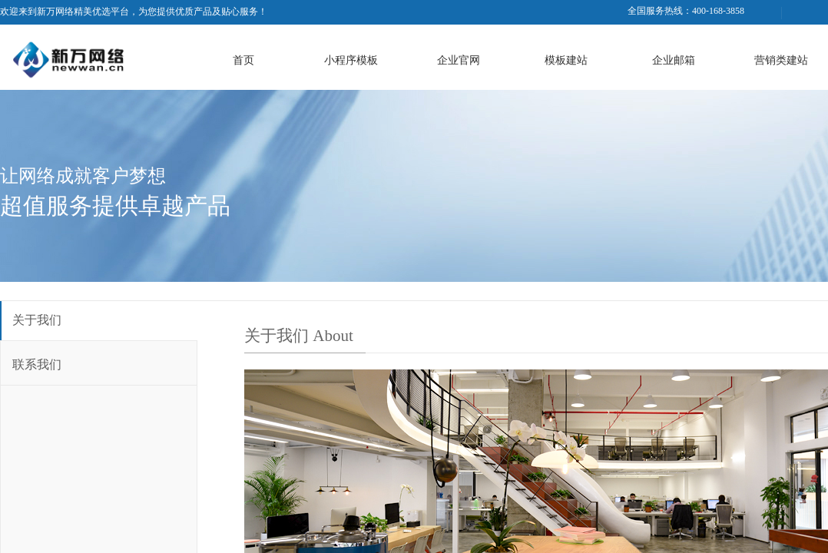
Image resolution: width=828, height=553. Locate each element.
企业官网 (458, 60)
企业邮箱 (673, 60)
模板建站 (566, 60)
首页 (243, 60)
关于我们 (36, 319)
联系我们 (36, 364)
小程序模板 (351, 60)
